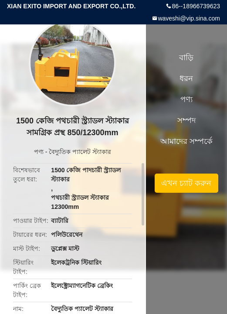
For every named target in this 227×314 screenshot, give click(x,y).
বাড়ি (186, 57)
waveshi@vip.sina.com (189, 18)
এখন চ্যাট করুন (186, 183)
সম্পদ (186, 120)
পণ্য (39, 151)
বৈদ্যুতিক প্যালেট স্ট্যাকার (80, 151)
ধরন (186, 78)
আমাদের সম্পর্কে (186, 141)
